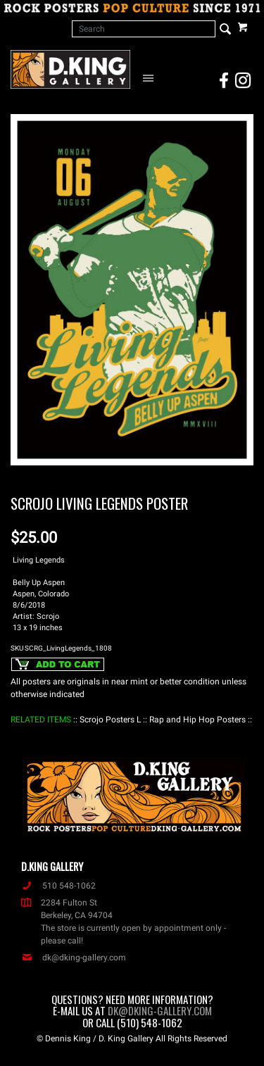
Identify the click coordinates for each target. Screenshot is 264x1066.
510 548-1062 (58, 886)
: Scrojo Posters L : (110, 720)
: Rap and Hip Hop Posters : (197, 720)
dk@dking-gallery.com (73, 957)
